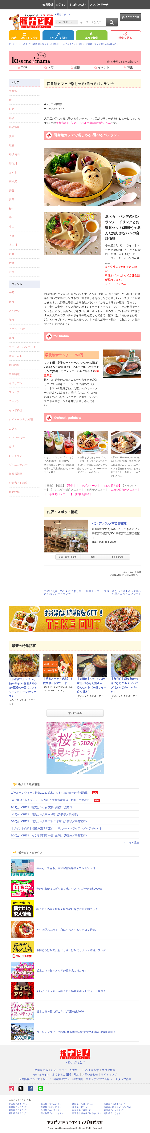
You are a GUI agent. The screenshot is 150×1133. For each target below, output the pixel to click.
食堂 (11, 446)
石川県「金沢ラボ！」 (19, 1113)
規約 (76, 1074)
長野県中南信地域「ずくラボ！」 (119, 1107)
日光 (11, 108)
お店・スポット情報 (67, 557)
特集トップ (92, 591)
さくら (13, 172)
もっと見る (131, 842)
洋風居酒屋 (15, 473)
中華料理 (14, 374)
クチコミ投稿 (130, 17)
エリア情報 (91, 36)
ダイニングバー (18, 464)
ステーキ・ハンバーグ (22, 347)
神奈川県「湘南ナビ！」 (83, 1110)
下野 (11, 235)
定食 (11, 301)
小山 (11, 226)
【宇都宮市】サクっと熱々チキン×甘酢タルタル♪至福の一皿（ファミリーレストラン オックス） (23, 688)
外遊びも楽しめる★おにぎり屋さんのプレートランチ (62, 592)
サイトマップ (109, 1074)
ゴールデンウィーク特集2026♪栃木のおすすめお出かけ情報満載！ (50, 792)
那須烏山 (14, 154)
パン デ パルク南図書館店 (109, 523)
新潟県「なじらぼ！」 (51, 1107)
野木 (11, 271)
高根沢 (13, 181)
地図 (93, 557)
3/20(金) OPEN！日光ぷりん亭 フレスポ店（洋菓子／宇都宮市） (49, 821)
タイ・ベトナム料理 (21, 419)
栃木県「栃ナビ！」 (18, 1104)
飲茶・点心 (15, 356)
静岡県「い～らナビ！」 (115, 1110)
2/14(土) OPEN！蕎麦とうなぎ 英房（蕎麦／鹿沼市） (43, 807)
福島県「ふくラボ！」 (19, 1107)
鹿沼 (11, 99)
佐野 (11, 262)
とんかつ (14, 310)
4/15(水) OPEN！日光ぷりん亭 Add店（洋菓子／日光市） (45, 814)
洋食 (11, 337)
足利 (11, 253)
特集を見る (125, 36)
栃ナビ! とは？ (75, 1062)
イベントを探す (58, 36)
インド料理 (15, 410)
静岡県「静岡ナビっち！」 (84, 1104)
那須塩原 (14, 127)
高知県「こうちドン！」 (115, 1113)
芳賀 (11, 190)
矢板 (11, 136)
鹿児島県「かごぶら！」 (52, 1113)
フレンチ (14, 392)
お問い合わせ (90, 1074)
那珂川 (13, 163)
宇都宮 (13, 90)
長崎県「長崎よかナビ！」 (116, 1104)
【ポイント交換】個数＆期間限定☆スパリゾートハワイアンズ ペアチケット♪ (57, 828)
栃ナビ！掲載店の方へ (56, 1079)
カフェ (13, 428)
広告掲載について (29, 1079)
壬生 (11, 217)
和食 (11, 319)
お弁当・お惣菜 (18, 482)
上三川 (13, 244)
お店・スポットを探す (24, 36)
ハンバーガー (17, 437)
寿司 (11, 292)
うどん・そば (17, 328)
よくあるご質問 (61, 1074)
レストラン (15, 455)
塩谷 (11, 145)
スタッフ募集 (123, 1079)
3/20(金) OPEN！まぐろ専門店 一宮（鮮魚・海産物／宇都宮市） (49, 835)
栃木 (11, 208)
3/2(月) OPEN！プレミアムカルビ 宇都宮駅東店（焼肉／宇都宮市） (51, 799)
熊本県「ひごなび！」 (51, 1104)
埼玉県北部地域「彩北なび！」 (87, 1113)
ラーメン (14, 401)
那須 (11, 118)
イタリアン (15, 383)
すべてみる (75, 713)
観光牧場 (14, 491)
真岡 (11, 199)
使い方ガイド (41, 1074)
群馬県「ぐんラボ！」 (19, 1110)
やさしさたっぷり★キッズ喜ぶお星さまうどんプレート (122, 592)
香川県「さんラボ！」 (51, 1110)
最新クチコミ (62, 14)
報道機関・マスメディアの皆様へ (92, 1079)
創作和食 (14, 365)
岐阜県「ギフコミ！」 (82, 1107)
